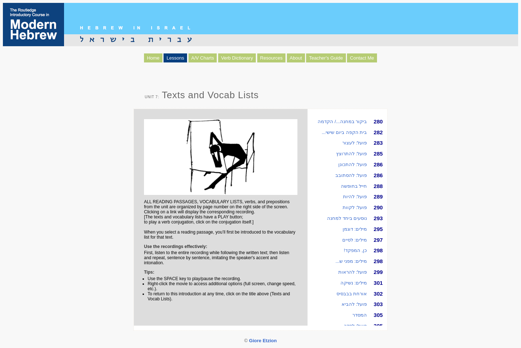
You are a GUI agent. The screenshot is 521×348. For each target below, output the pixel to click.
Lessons (175, 58)
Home (153, 58)
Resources (271, 58)
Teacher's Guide (326, 58)
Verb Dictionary (237, 58)
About (296, 58)
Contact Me (362, 58)
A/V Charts (202, 58)
